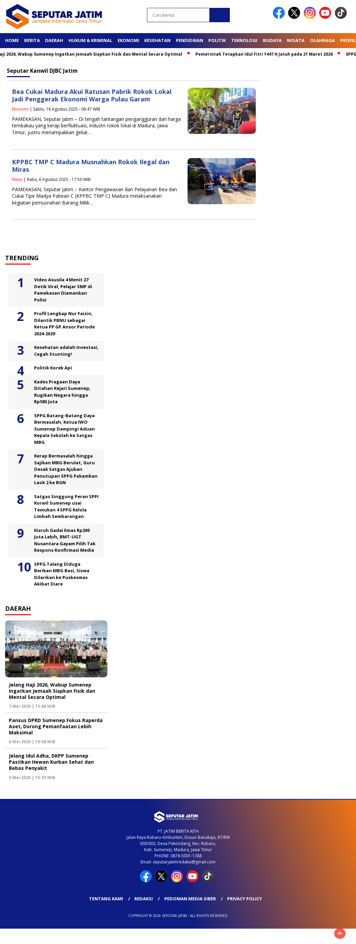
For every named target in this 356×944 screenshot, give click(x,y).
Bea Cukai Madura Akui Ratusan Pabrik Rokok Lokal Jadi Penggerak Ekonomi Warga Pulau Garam (92, 95)
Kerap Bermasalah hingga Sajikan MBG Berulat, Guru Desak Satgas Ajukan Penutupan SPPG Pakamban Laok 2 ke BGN (66, 469)
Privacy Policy (244, 899)
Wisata (296, 40)
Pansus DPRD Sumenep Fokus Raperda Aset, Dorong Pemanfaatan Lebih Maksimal (56, 726)
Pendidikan (189, 40)
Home (12, 40)
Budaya (272, 40)
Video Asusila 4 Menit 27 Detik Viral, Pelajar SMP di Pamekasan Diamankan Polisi (63, 290)
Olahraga (322, 40)
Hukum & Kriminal (90, 40)
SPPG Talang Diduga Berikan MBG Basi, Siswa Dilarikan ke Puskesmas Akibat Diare (61, 574)
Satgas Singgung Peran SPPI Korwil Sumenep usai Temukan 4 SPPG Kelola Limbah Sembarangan (66, 506)
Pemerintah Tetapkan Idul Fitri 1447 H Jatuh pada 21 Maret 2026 (267, 54)
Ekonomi (128, 40)
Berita (32, 40)
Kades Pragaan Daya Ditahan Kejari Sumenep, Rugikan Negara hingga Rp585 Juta (62, 392)
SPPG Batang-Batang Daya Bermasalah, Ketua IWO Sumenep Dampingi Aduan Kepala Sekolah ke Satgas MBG (64, 428)
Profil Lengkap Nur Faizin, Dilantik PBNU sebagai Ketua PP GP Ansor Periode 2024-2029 (64, 323)
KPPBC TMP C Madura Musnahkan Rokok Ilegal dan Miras (90, 166)
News (17, 179)
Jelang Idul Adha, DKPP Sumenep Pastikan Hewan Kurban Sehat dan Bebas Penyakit (51, 761)
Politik (217, 40)
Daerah (54, 40)
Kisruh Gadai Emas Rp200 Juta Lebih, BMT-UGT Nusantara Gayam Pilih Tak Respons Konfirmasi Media (64, 540)
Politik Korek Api (53, 368)
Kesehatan (157, 40)
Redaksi (143, 899)
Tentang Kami (106, 899)
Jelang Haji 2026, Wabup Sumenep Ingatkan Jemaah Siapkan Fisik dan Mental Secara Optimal (52, 690)
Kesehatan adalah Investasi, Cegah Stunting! (66, 350)
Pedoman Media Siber (190, 899)
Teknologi (244, 40)
